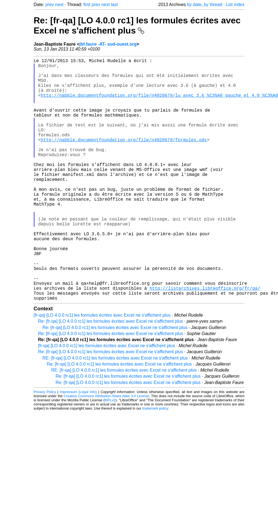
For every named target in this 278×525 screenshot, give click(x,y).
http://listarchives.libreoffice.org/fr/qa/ (205, 340)
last (114, 4)
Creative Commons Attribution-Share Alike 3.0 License (106, 450)
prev (49, 4)
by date (194, 4)
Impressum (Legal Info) (78, 446)
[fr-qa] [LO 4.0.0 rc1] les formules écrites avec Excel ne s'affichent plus (102, 369)
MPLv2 (110, 454)
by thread (213, 4)
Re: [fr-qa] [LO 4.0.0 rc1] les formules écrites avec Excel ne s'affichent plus (137, 25)
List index (235, 4)
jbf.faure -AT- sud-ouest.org (108, 44)
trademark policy (155, 462)
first (87, 4)
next (59, 4)
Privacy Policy (45, 446)
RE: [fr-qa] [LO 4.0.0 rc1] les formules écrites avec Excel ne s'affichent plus (115, 412)
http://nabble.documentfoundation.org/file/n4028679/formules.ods (124, 158)
